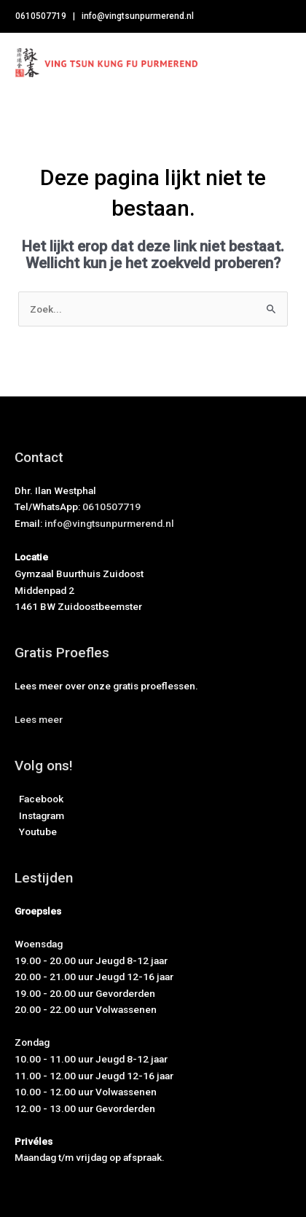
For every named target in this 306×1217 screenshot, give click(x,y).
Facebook (39, 799)
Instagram (39, 815)
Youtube (36, 831)
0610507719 (40, 16)
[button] (39, 719)
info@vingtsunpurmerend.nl (138, 16)
